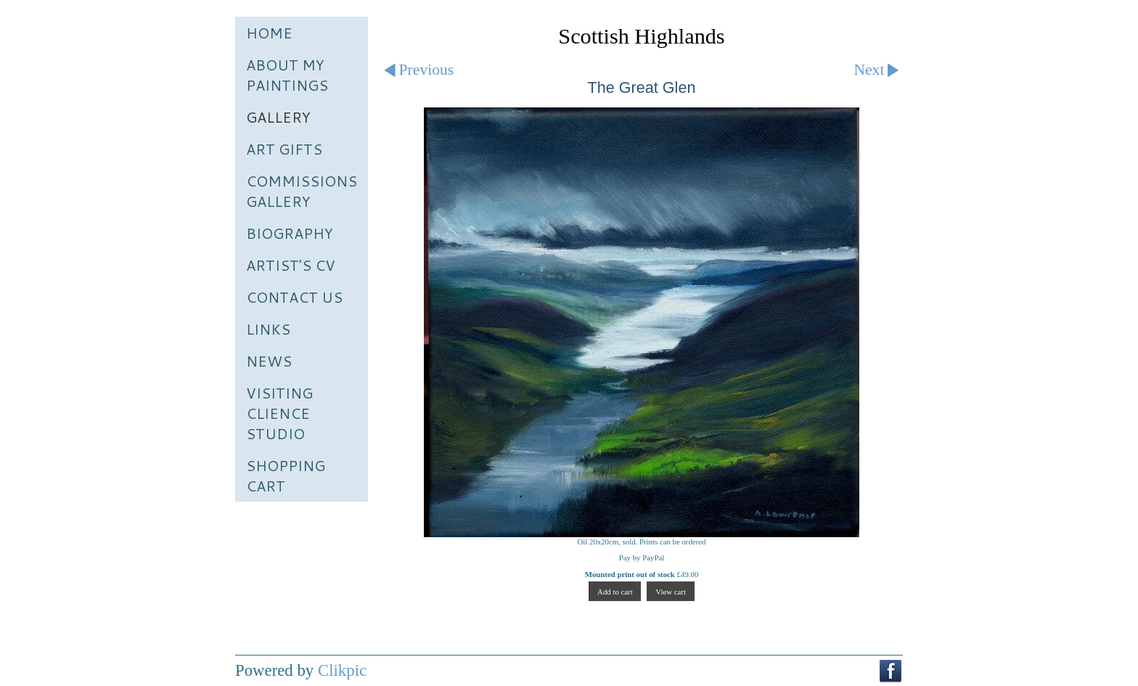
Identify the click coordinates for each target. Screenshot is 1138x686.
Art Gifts (284, 149)
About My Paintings (287, 74)
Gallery (278, 117)
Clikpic (342, 670)
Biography (289, 233)
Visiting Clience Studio (279, 413)
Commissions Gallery (301, 191)
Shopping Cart (285, 475)
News (269, 361)
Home (269, 33)
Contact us (294, 297)
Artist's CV (290, 265)
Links (268, 329)
